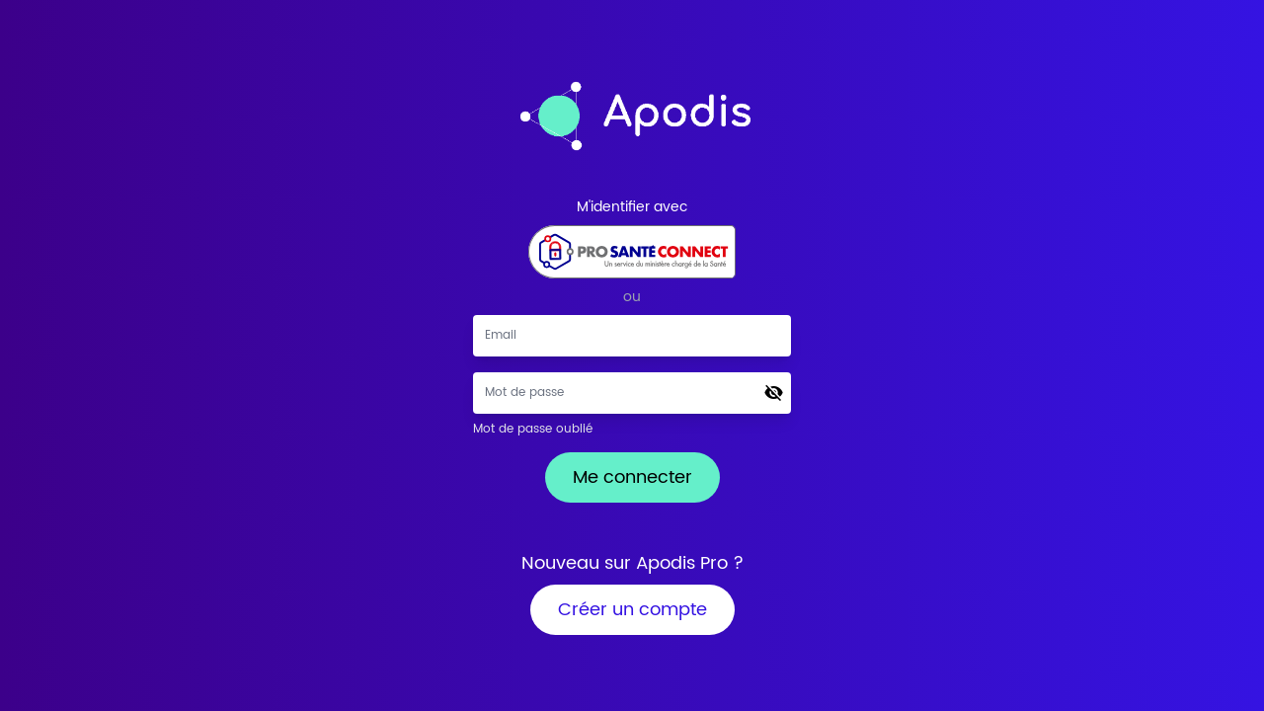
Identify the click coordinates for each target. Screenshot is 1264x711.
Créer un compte (632, 609)
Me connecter (632, 477)
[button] (774, 393)
